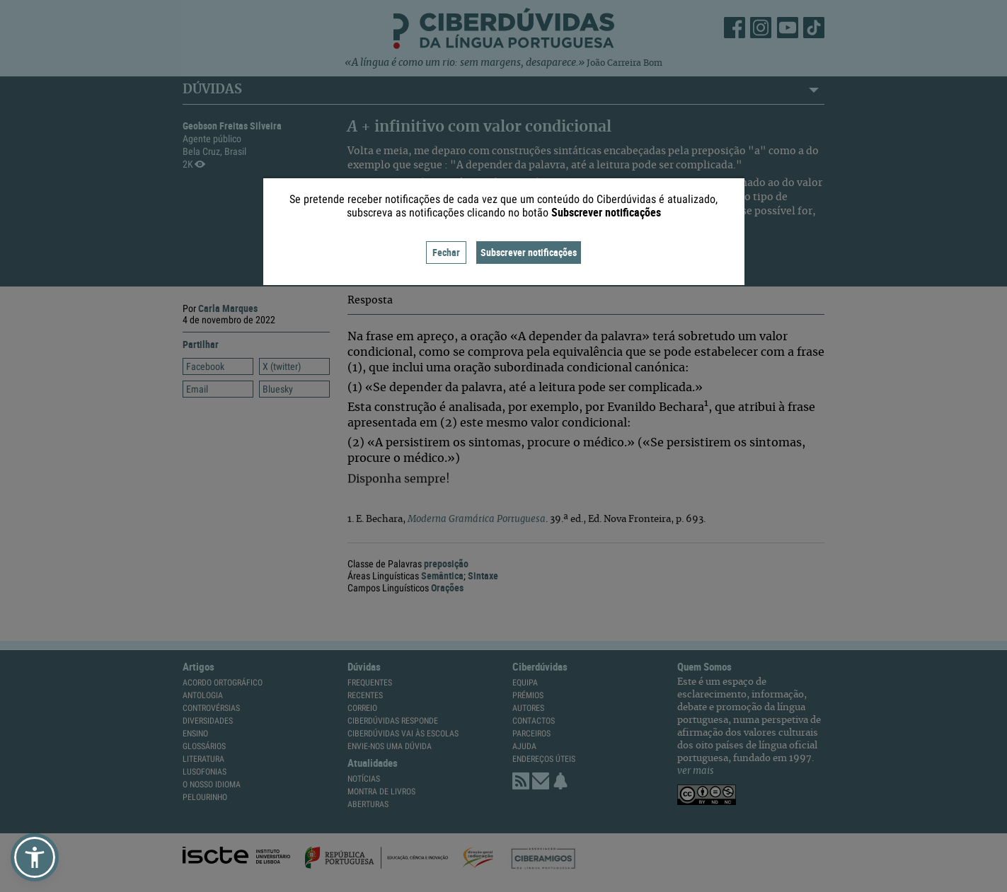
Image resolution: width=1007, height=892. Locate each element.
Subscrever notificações (529, 252)
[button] (34, 857)
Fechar (446, 252)
